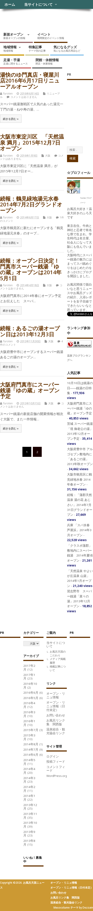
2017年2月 (29, 667)
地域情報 (10, 48)
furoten (8, 93)
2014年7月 (30, 750)
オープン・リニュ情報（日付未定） (55, 706)
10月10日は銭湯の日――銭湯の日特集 (80, 388)
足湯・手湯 (15, 61)
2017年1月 (29, 677)
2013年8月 (29, 843)
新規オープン (14, 36)
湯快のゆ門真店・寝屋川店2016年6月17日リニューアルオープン (30, 80)
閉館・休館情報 (47, 61)
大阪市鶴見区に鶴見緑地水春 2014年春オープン (79, 479)
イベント (50, 36)
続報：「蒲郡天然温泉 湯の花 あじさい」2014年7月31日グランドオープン (79, 505)
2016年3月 (29, 714)
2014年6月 (30, 755)
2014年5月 (29, 762)
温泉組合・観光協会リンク (55, 731)
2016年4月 (29, 705)
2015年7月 (30, 730)
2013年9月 (29, 834)
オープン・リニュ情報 (55, 695)
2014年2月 (29, 789)
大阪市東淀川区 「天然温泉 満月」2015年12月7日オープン (32, 142)
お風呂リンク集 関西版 (55, 722)
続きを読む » (11, 119)
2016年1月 (29, 723)
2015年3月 (29, 737)
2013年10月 (30, 824)
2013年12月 (30, 807)
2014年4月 (29, 771)
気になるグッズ (66, 48)
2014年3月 (29, 780)
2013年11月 (30, 816)
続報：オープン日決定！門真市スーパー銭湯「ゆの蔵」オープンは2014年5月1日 (30, 269)
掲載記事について (58, 668)
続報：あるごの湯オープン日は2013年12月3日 (30, 331)
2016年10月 (30, 685)
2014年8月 (30, 744)
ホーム (9, 4)
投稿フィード (55, 762)
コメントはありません (23, 97)
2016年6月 (30, 693)
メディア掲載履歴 (58, 661)
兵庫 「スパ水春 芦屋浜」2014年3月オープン (79, 530)
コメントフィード (55, 769)
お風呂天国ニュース (34, 19)
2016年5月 (30, 698)
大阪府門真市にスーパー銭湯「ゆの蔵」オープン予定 (30, 390)
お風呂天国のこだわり (58, 653)
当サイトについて (38, 4)
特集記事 (37, 48)
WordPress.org (56, 776)
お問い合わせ (55, 715)
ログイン (52, 756)
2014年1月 (29, 798)
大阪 (47, 155)
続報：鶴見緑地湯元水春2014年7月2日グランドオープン (31, 204)
